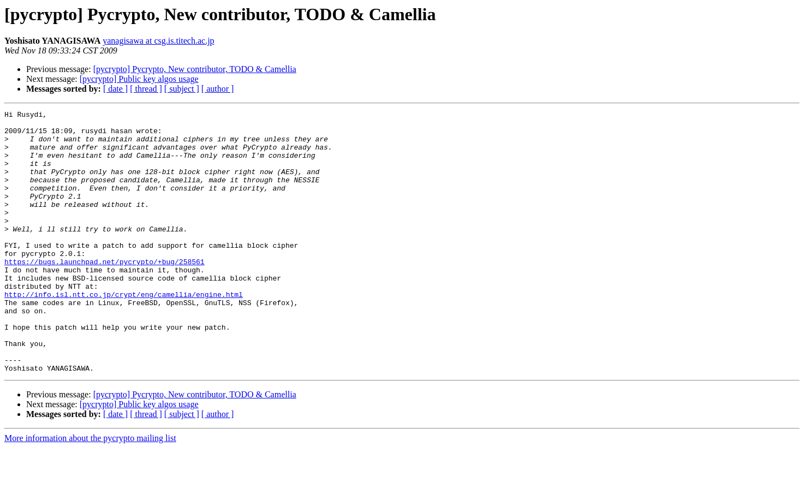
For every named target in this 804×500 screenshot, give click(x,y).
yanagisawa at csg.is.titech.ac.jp (158, 40)
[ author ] (217, 88)
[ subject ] (181, 88)
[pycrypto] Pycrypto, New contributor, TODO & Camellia (194, 69)
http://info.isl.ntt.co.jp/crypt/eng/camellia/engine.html (123, 332)
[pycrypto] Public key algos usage (139, 79)
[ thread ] (146, 88)
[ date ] (115, 88)
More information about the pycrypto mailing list (90, 490)
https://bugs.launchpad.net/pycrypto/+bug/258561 (104, 292)
